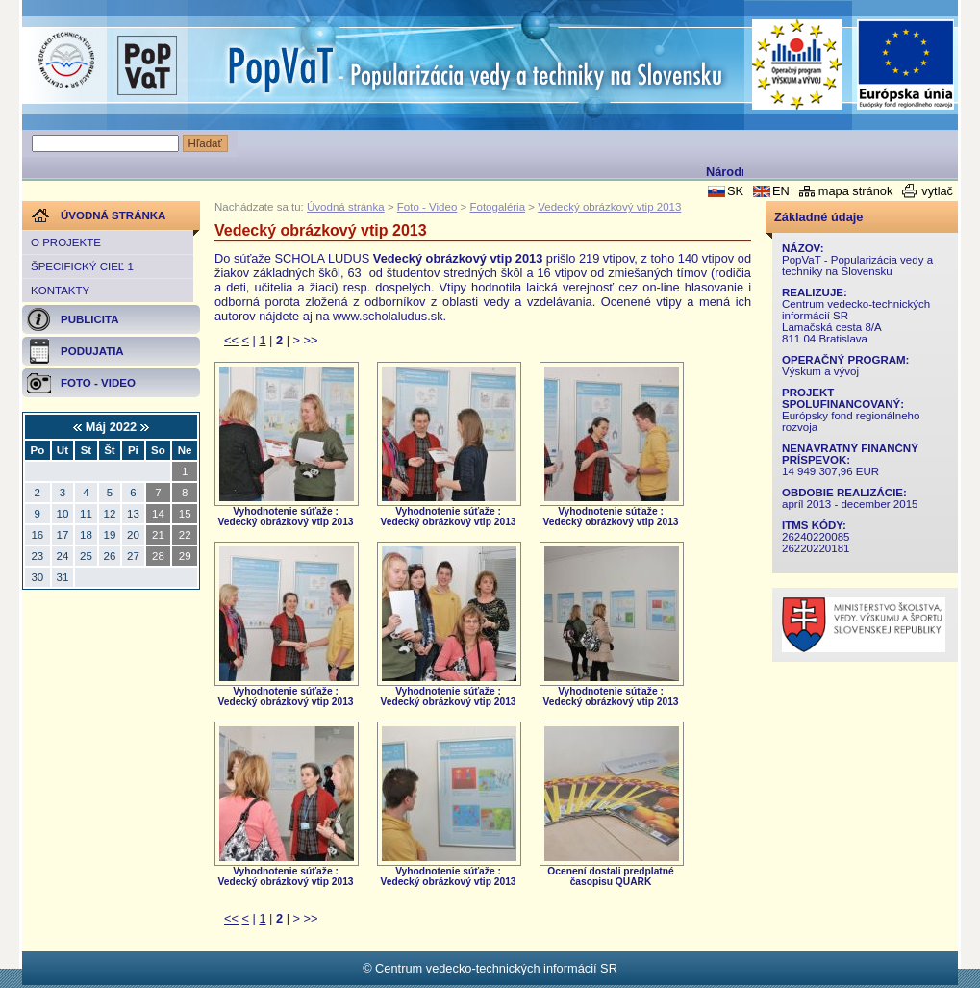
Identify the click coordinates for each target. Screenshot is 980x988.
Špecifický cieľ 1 (82, 266)
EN (781, 191)
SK (735, 191)
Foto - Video (427, 207)
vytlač (937, 191)
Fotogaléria (497, 207)
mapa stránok (855, 191)
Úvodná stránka (346, 207)
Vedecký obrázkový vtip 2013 (609, 207)
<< (231, 340)
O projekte (66, 242)
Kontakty (60, 290)
